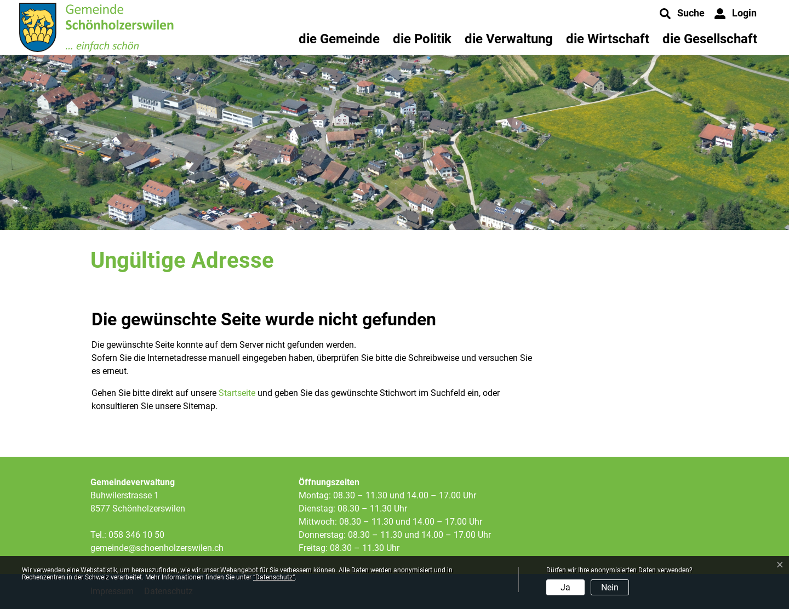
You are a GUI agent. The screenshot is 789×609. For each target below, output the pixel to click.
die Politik (422, 39)
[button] (682, 13)
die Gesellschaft (709, 39)
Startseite (237, 393)
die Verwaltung (509, 39)
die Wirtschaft (607, 39)
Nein (610, 587)
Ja (565, 587)
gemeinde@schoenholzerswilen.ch (157, 548)
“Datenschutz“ (274, 577)
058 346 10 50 (136, 535)
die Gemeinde (339, 39)
